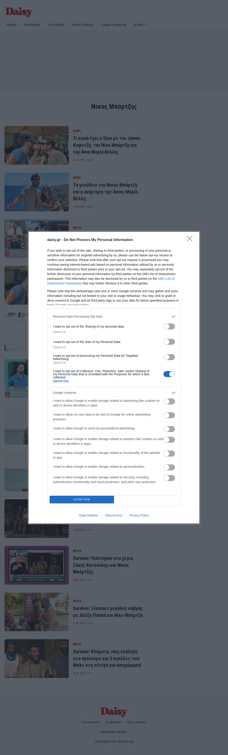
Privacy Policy (139, 515)
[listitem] (114, 316)
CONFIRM (81, 499)
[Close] (191, 240)
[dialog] (114, 377)
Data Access (113, 515)
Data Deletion (88, 515)
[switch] (169, 326)
